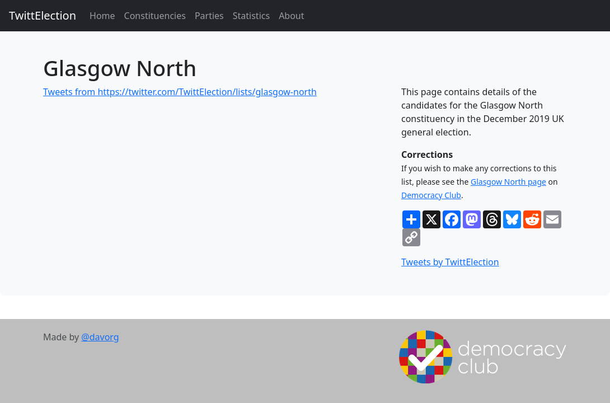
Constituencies (155, 16)
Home (102, 16)
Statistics (251, 16)
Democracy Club (431, 195)
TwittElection (42, 15)
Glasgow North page (508, 181)
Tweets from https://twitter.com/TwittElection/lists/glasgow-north (180, 92)
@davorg (100, 337)
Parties (209, 16)
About (291, 16)
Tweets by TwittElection (450, 262)
